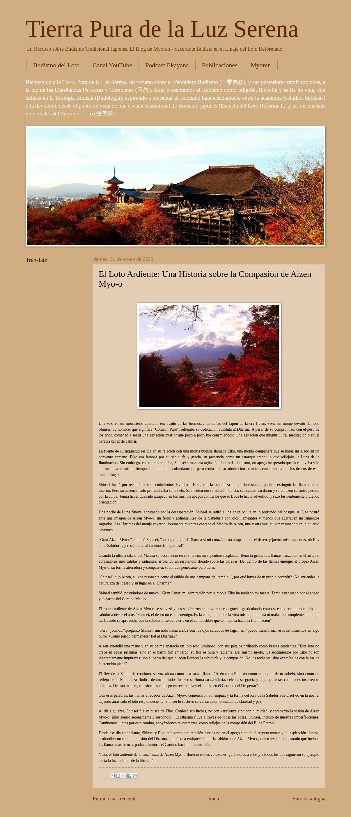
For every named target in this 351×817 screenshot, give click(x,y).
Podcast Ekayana (167, 65)
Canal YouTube (112, 65)
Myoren (261, 65)
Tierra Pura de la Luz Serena (162, 28)
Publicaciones (219, 65)
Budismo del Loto (56, 65)
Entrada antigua (308, 799)
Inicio (214, 799)
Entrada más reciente (114, 799)
